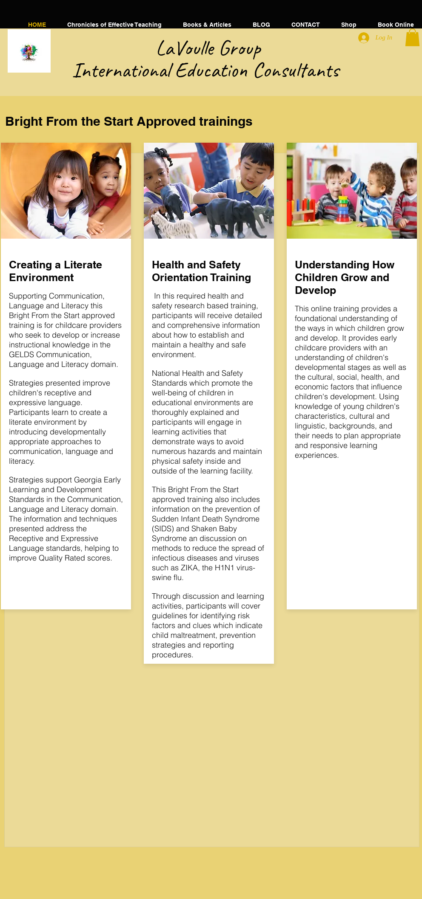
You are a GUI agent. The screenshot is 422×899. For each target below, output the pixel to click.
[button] (207, 24)
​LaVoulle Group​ (213, 47)
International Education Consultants (213, 69)
